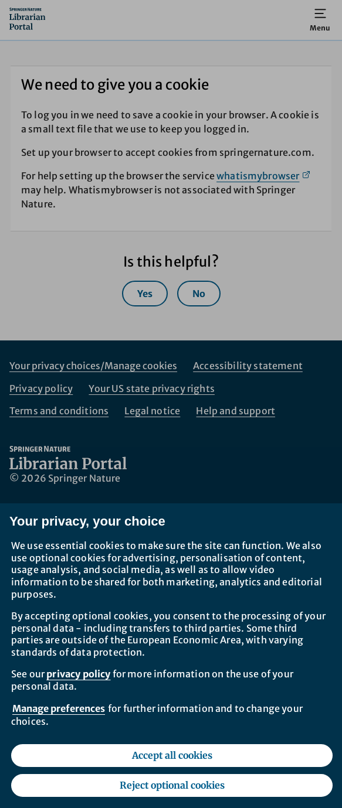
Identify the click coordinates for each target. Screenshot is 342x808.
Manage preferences (58, 708)
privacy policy (78, 674)
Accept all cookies (172, 755)
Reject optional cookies (172, 785)
